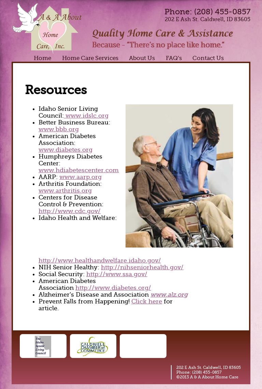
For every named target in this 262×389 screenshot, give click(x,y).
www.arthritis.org (65, 190)
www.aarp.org (80, 177)
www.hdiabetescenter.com (79, 170)
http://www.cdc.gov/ (70, 211)
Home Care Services (90, 58)
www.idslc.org (86, 115)
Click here (146, 301)
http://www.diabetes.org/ (113, 287)
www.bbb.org (59, 129)
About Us (142, 58)
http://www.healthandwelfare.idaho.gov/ (100, 260)
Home (42, 58)
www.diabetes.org (65, 149)
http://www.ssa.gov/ (116, 274)
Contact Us (208, 58)
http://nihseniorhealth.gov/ (142, 267)
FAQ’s (174, 58)
